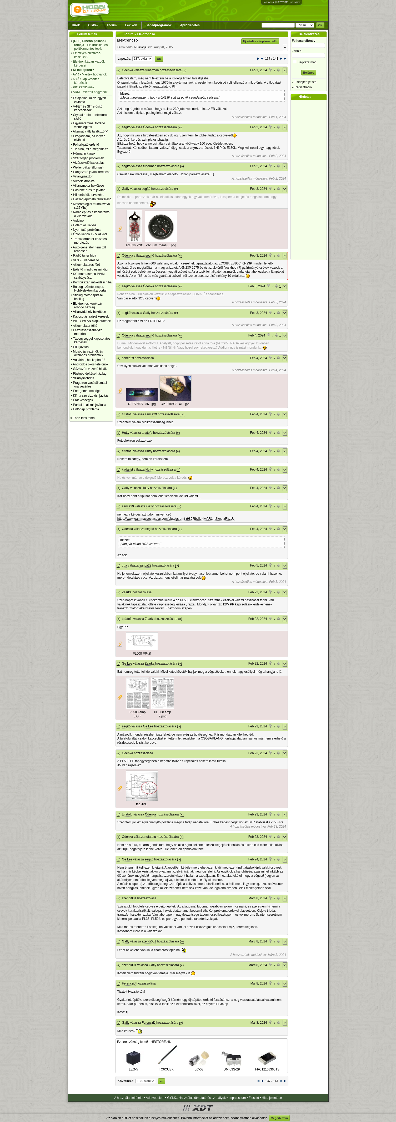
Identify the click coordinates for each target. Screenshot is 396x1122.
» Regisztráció (302, 87)
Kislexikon (295, 2)
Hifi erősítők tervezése (88, 195)
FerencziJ (129, 983)
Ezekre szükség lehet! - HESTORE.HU (144, 1042)
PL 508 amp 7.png (162, 714)
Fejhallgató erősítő (86, 144)
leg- (175, 148)
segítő (126, 127)
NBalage (140, 47)
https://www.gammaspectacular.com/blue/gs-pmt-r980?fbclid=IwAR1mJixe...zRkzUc (175, 519)
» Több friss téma (83, 418)
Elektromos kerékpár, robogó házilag (88, 305)
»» (161, 1081)
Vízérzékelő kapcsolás (88, 163)
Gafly (125, 189)
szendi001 (129, 898)
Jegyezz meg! (308, 61)
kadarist (127, 469)
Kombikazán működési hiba (92, 282)
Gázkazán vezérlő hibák (90, 369)
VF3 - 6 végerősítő (86, 260)
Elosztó (254, 1098)
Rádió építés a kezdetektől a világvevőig (91, 214)
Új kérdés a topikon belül (260, 41)
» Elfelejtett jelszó (304, 82)
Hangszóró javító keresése (91, 172)
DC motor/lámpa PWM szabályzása (88, 275)
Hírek (76, 25)
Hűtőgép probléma (86, 409)
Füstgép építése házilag (89, 373)
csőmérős (161, 950)
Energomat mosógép (87, 391)
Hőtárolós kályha (84, 225)
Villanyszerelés (83, 378)
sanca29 (128, 358)
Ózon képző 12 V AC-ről (90, 234)
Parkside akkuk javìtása (89, 405)
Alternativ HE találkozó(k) (90, 131)
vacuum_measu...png (161, 245)
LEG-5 (133, 1068)
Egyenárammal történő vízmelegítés (89, 125)
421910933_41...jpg (175, 404)
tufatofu (127, 414)
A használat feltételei (128, 1098)
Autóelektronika (84, 181)
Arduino (78, 220)
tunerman (152, 70)
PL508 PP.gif (142, 653)
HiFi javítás (80, 347)
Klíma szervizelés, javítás (90, 395)
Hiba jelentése (272, 1098)
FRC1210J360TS (267, 1068)
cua (124, 565)
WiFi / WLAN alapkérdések (92, 321)
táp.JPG (141, 804)
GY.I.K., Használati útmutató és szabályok (196, 1098)
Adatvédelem (155, 1098)
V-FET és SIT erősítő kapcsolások (87, 108)
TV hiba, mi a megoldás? (90, 149)
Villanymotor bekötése (88, 185)
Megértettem (279, 1118)
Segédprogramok (159, 25)
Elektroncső (127, 40)
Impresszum (237, 1098)
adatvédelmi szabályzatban (232, 1118)
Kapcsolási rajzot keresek (91, 316)
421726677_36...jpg (142, 404)
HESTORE (282, 2)
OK (320, 25)
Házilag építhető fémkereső (92, 199)
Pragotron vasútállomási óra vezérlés (90, 384)
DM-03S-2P (231, 1068)
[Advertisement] (310, 180)
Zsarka (127, 592)
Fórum (112, 25)
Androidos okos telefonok (90, 364)
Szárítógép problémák (88, 158)
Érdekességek (83, 400)
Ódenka (127, 70)
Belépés (308, 72)
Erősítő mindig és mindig (90, 269)
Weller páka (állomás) (88, 167)
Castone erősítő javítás (89, 190)
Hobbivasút (268, 2)
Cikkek (93, 25)
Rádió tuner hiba (84, 255)
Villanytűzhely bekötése (89, 312)
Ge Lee (127, 663)
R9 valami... (192, 496)
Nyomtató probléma (87, 230)
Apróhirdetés (190, 25)
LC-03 (198, 1068)
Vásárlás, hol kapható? (89, 360)
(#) (119, 70)
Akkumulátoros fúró (86, 265)
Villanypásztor (82, 176)
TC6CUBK (166, 1068)
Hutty (125, 433)
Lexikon (131, 25)
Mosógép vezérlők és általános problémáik (88, 353)
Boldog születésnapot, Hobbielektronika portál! (90, 288)
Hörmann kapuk (84, 153)
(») (185, 70)
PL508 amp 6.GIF (137, 714)
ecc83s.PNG (134, 245)
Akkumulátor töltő (85, 326)
